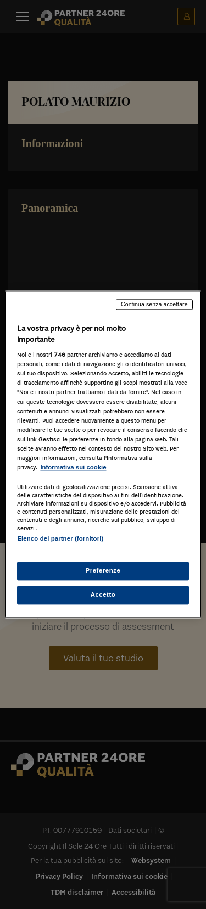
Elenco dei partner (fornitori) (60, 538)
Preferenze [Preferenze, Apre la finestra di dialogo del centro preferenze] (103, 571)
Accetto (103, 595)
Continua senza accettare (154, 304)
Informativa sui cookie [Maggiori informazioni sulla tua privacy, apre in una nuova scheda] (73, 467)
